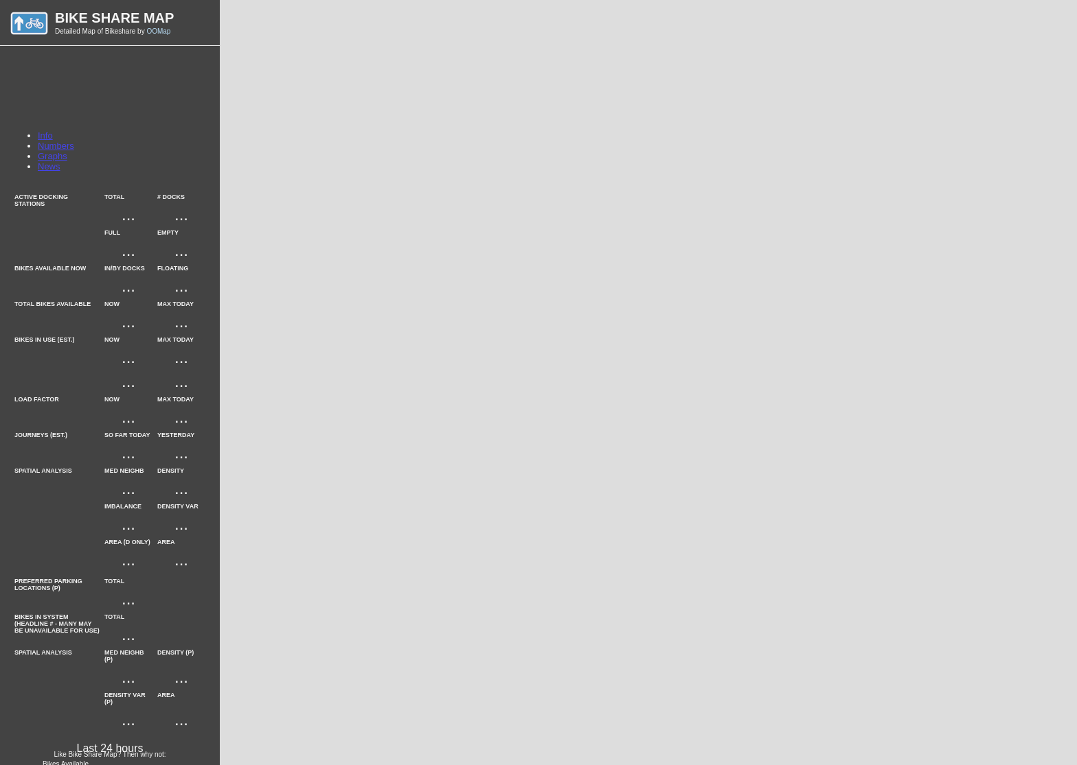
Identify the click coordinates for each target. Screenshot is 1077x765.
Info (45, 135)
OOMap (158, 31)
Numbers (56, 146)
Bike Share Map (114, 17)
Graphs (52, 156)
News (49, 166)
